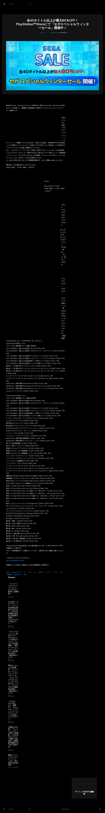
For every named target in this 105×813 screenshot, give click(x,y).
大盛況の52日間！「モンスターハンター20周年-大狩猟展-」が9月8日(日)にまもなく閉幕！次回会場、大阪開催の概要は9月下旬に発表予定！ (13, 737)
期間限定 (9, 574)
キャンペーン (42, 33)
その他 (9, 767)
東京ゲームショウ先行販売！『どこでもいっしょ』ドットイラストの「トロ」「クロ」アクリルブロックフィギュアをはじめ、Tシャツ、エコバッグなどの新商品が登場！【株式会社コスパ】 (13, 679)
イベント (10, 596)
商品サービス (10, 625)
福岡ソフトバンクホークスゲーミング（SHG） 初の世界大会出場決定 (13, 760)
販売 (25, 574)
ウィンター (48, 572)
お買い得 (40, 572)
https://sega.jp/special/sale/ (15, 560)
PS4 (25, 572)
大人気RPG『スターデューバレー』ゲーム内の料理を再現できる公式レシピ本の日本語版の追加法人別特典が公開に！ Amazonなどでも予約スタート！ (13, 613)
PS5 (30, 572)
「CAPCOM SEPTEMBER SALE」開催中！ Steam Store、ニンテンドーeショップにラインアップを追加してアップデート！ (13, 710)
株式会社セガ (17, 574)
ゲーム (55, 572)
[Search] (30, 4)
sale (34, 572)
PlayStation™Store (16, 572)
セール (61, 572)
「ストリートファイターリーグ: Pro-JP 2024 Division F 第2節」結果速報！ (13, 589)
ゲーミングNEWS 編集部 (84, 793)
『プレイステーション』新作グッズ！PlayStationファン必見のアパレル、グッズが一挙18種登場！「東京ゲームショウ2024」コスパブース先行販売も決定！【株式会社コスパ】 (13, 644)
